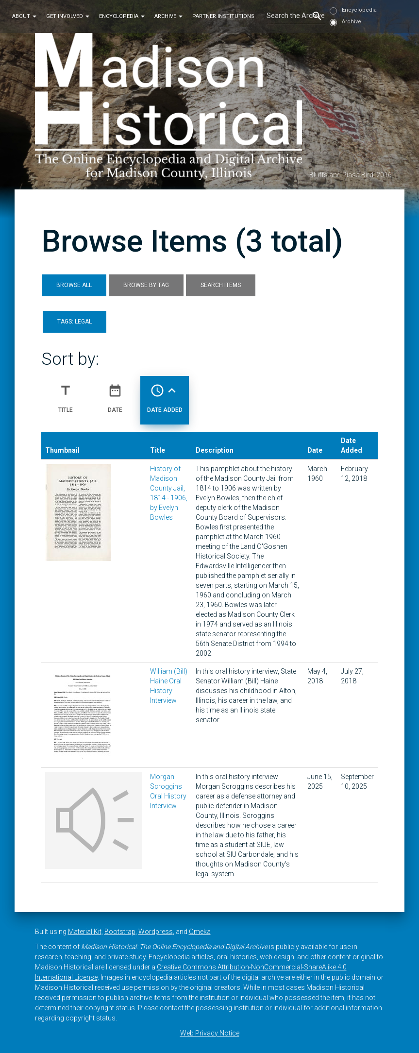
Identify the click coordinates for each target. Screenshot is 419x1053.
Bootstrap (119, 931)
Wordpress (155, 931)
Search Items (221, 285)
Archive (168, 16)
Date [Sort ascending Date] (115, 394)
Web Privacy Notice (209, 1033)
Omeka (200, 931)
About (24, 16)
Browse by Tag (146, 285)
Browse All (74, 285)
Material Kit (84, 931)
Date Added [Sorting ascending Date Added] (165, 394)
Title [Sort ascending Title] (65, 394)
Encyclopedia (122, 16)
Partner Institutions (223, 16)
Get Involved (67, 16)
